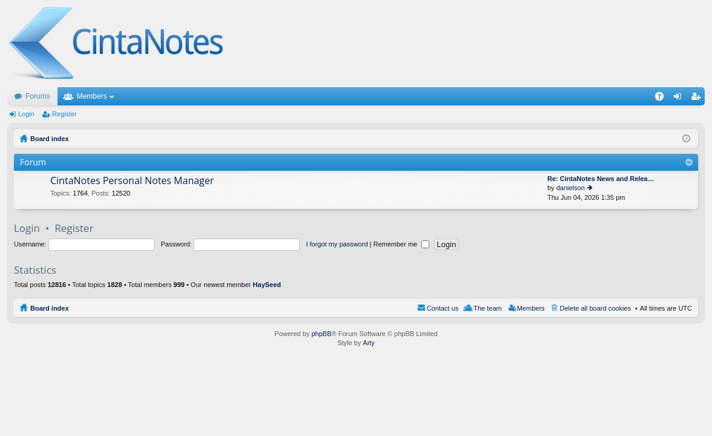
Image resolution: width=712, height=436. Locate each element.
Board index (49, 308)
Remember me (401, 244)
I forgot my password (337, 244)
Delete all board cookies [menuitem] (595, 308)
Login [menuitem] (680, 98)
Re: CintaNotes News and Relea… (600, 178)
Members (92, 96)
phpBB (321, 333)
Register (64, 113)
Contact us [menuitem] (443, 308)
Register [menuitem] (698, 98)
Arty (369, 342)
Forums (37, 96)
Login (26, 113)
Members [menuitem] (531, 308)
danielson (570, 187)
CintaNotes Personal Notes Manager (132, 181)
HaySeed (267, 284)
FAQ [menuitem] (663, 98)
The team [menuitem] (487, 308)
